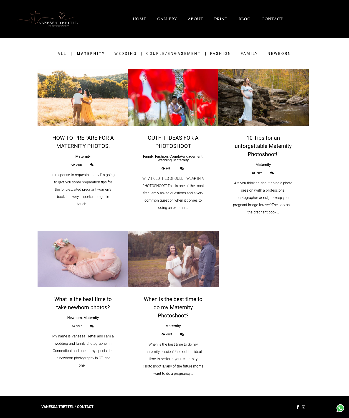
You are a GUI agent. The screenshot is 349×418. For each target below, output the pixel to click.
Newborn (279, 54)
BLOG (244, 18)
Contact (85, 407)
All (62, 54)
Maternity (91, 54)
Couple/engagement (173, 54)
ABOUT (195, 18)
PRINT (221, 18)
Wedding (125, 54)
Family (249, 54)
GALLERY (167, 18)
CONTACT (272, 18)
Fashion (221, 54)
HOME (139, 18)
